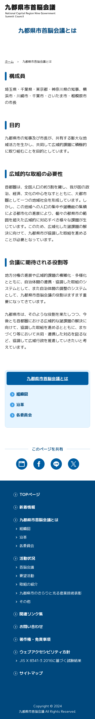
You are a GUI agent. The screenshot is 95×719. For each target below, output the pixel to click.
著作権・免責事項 (35, 639)
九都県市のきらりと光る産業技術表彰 (50, 592)
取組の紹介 (28, 584)
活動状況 (27, 558)
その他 (24, 601)
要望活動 (26, 575)
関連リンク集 (31, 614)
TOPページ (29, 494)
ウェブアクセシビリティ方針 (44, 652)
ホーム (9, 61)
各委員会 (24, 415)
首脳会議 (26, 567)
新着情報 (27, 507)
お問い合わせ (31, 626)
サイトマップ (31, 673)
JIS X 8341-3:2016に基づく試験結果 (50, 660)
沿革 (20, 404)
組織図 (22, 394)
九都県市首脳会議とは (47, 378)
